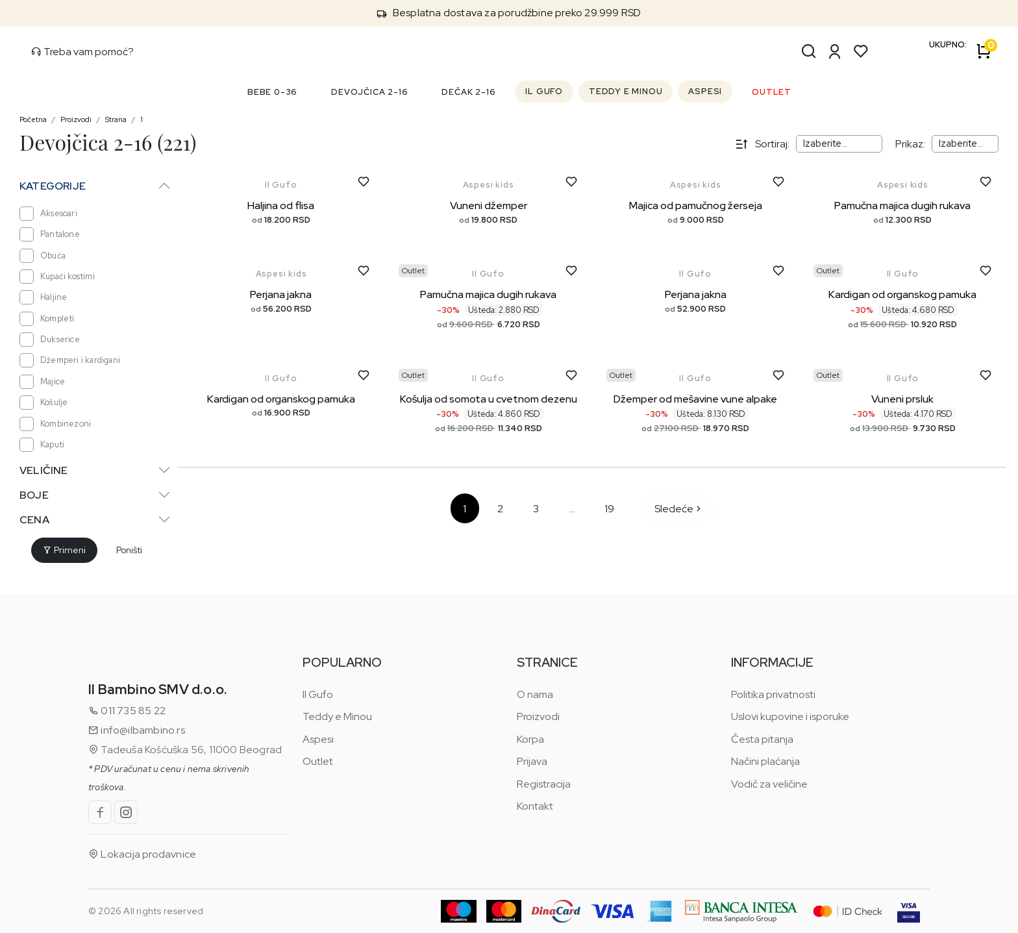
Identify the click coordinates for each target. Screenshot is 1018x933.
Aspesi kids (488, 184)
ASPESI (705, 91)
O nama (535, 694)
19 (609, 509)
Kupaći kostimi (57, 276)
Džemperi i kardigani (69, 360)
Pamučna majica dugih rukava (902, 205)
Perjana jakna (281, 294)
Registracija (544, 784)
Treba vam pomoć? (82, 51)
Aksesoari (48, 213)
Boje (34, 495)
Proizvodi (76, 119)
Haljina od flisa (280, 205)
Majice (42, 382)
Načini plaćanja (765, 761)
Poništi (129, 550)
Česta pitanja (762, 739)
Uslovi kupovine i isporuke (790, 716)
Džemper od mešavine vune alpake (695, 399)
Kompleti (47, 319)
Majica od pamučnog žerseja (695, 205)
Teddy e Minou (337, 716)
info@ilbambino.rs (136, 730)
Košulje (43, 402)
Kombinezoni (55, 424)
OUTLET (771, 91)
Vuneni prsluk (902, 399)
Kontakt (535, 806)
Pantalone (49, 234)
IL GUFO (544, 91)
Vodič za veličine (769, 784)
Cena (34, 520)
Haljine (43, 297)
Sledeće (679, 509)
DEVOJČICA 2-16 (369, 91)
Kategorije (52, 186)
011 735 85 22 (127, 710)
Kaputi (41, 445)
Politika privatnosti (773, 694)
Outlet (318, 761)
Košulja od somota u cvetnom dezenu (488, 399)
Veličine (43, 470)
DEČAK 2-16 (468, 91)
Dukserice (49, 339)
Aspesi (318, 739)
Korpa (530, 739)
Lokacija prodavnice (142, 854)
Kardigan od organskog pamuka (902, 294)
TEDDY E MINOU (625, 91)
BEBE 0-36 (272, 91)
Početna (33, 119)
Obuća (42, 256)
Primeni (64, 550)
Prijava (532, 761)
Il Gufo (281, 184)
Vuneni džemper (488, 205)
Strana (116, 119)
